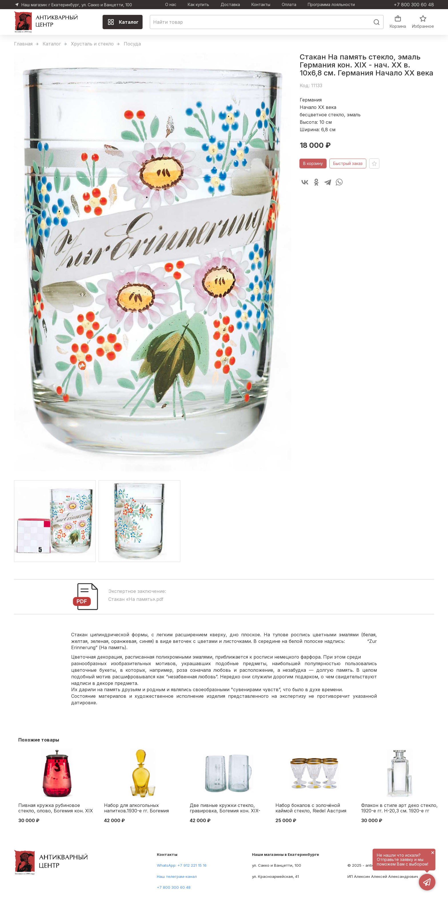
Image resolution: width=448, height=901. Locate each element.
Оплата (289, 5)
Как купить (198, 5)
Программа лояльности (331, 5)
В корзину (313, 163)
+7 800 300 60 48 (414, 4)
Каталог (123, 22)
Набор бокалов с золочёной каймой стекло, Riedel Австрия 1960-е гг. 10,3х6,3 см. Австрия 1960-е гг (310, 808)
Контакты (260, 5)
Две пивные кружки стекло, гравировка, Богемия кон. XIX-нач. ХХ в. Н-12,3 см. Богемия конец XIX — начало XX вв (225, 808)
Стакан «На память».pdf (135, 599)
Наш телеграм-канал (177, 876)
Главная (23, 44)
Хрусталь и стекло (92, 44)
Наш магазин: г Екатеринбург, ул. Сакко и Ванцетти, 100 (76, 4)
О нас (170, 5)
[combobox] (267, 22)
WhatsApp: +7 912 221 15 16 (182, 865)
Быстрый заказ (348, 163)
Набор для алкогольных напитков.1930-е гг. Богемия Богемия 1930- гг (136, 808)
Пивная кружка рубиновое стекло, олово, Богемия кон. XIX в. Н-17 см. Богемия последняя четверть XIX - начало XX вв (55, 808)
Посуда (132, 44)
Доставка (230, 5)
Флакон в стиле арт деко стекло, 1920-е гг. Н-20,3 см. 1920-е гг (399, 808)
